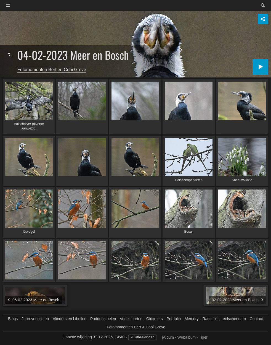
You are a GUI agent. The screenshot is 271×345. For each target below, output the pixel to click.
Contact (256, 319)
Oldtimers (154, 319)
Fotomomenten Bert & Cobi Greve (136, 327)
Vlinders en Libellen (69, 319)
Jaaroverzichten (35, 319)
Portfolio (174, 319)
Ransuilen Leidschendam (224, 319)
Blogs (13, 319)
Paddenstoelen (103, 319)
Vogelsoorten (131, 319)
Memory (192, 319)
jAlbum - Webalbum (179, 337)
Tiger (203, 337)
